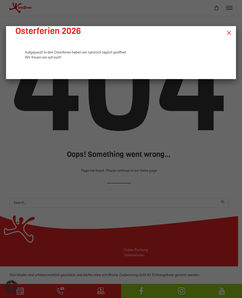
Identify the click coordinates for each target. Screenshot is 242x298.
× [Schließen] (229, 33)
